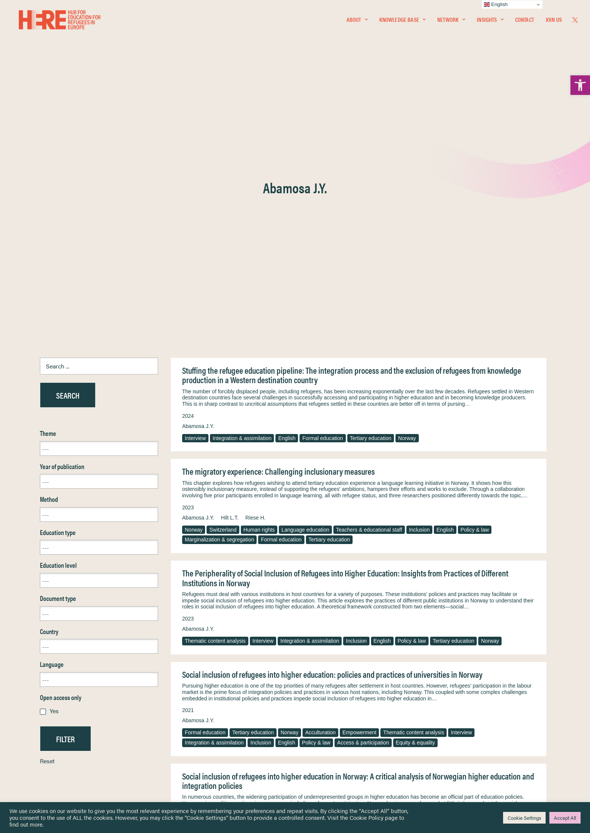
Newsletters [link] (45, 732)
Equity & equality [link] (415, 518)
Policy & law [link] (475, 305)
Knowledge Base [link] (402, 21)
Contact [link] (524, 21)
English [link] (286, 214)
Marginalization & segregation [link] (219, 315)
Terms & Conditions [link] (323, 707)
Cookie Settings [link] (524, 817)
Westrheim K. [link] (261, 607)
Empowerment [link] (359, 508)
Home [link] (33, 698)
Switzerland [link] (222, 305)
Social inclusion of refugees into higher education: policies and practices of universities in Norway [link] (332, 449)
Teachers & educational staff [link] (369, 305)
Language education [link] (305, 305)
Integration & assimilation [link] (242, 214)
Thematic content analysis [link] (215, 416)
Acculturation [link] (320, 508)
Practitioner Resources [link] (326, 756)
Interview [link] (195, 214)
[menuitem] (357, 21)
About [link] (357, 21)
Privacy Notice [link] (317, 699)
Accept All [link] (565, 817)
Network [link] (451, 21)
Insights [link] (490, 21)
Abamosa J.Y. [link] (198, 202)
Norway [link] (407, 214)
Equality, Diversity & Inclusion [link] (333, 716)
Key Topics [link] (313, 765)
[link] (580, 85)
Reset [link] (47, 536)
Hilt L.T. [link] (230, 293)
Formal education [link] (322, 214)
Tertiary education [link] (371, 214)
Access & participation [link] (363, 518)
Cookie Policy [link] (366, 817)
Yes (54, 486)
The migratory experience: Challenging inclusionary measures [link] (278, 246)
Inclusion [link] (419, 305)
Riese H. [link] (255, 293)
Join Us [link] (554, 21)
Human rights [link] (259, 305)
